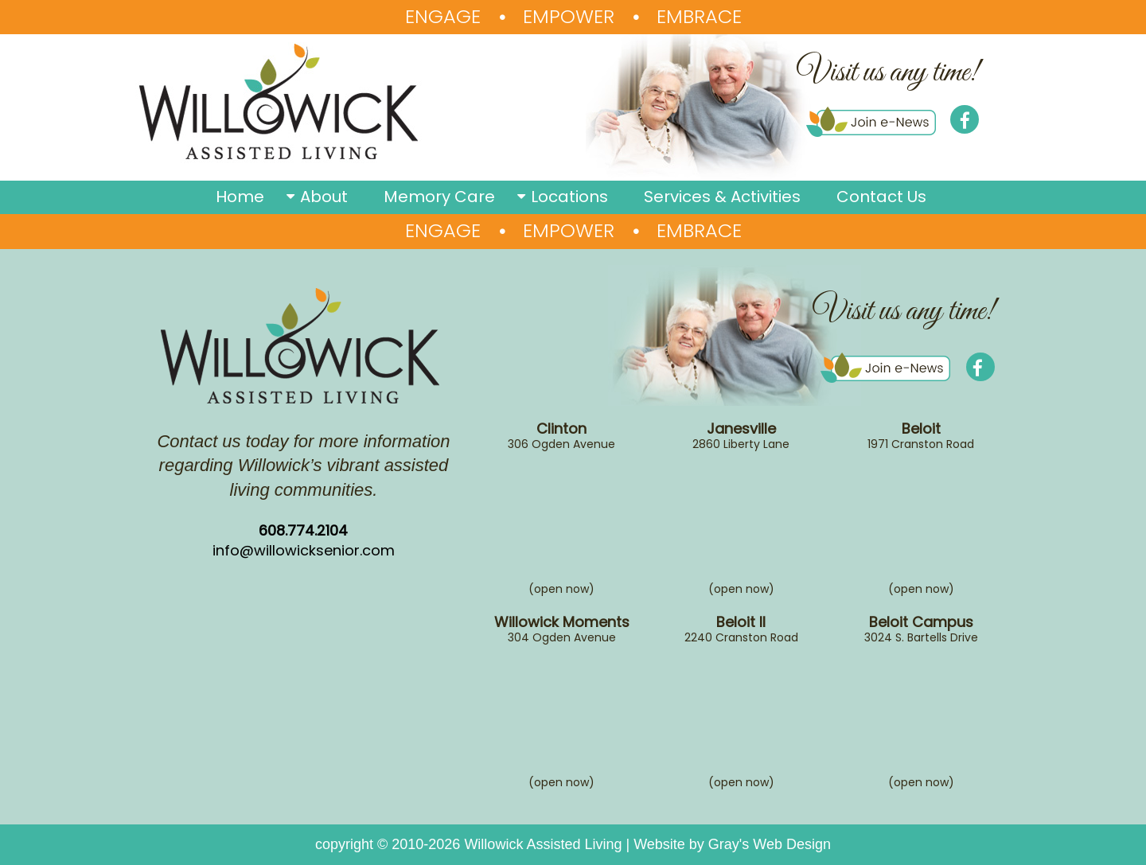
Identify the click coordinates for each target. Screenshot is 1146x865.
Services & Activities (722, 196)
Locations (569, 196)
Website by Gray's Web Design (732, 844)
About (324, 196)
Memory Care (439, 196)
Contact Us (881, 196)
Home (240, 196)
